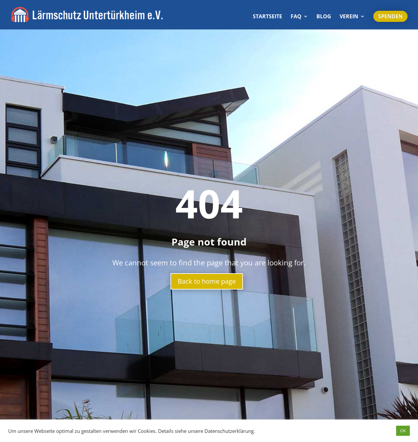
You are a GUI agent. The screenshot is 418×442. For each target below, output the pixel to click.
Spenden (390, 16)
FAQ (296, 17)
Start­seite (267, 17)
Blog (323, 17)
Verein (349, 17)
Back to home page (207, 281)
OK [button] (403, 431)
